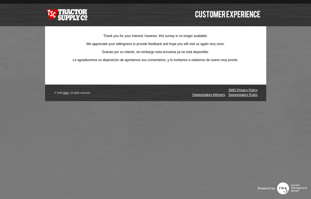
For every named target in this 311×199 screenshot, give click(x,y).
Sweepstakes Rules (242, 95)
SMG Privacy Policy (242, 90)
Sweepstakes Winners (208, 95)
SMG (66, 92)
